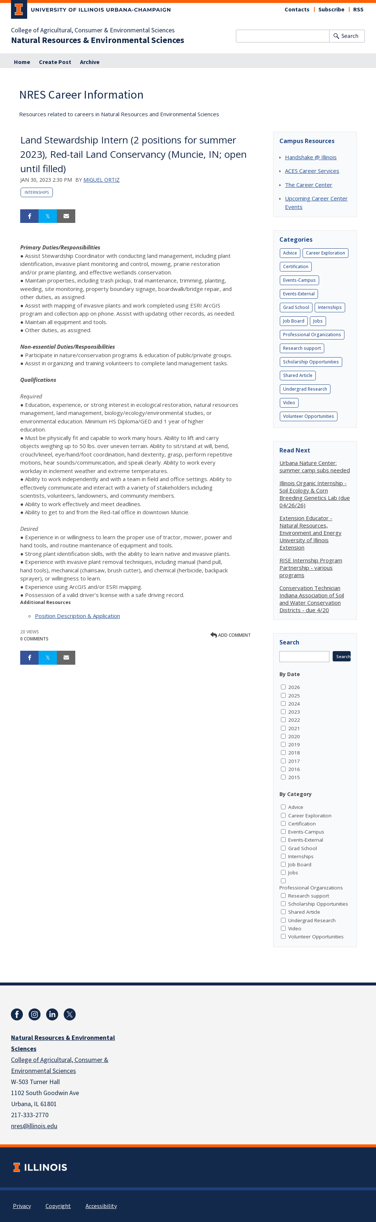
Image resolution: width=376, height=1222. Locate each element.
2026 (294, 687)
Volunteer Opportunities (308, 416)
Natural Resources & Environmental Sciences (97, 40)
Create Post (55, 62)
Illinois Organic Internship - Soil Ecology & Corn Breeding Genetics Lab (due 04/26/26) (314, 494)
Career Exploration (325, 253)
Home (22, 62)
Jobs (318, 321)
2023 (294, 711)
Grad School (296, 307)
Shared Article (297, 375)
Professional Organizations (312, 334)
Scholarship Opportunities (311, 362)
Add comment (230, 635)
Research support (302, 348)
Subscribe (331, 10)
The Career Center (308, 184)
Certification (295, 266)
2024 (294, 703)
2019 (294, 744)
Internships (37, 192)
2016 (294, 769)
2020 (294, 736)
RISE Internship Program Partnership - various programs (310, 568)
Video (289, 402)
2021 (294, 728)
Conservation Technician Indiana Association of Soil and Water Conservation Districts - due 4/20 (311, 599)
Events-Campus (299, 280)
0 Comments (34, 639)
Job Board (293, 321)
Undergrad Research (305, 389)
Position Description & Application (77, 615)
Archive (90, 62)
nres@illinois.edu (34, 1126)
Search (349, 36)
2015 (294, 777)
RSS (358, 10)
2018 (294, 752)
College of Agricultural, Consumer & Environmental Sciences (93, 30)
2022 (294, 720)
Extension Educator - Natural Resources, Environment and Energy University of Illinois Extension (310, 532)
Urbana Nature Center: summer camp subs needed (314, 466)
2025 (294, 695)
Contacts (297, 10)
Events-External (299, 294)
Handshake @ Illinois (311, 157)
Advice (290, 253)
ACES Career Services (312, 170)
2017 (294, 761)
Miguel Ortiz (101, 179)
